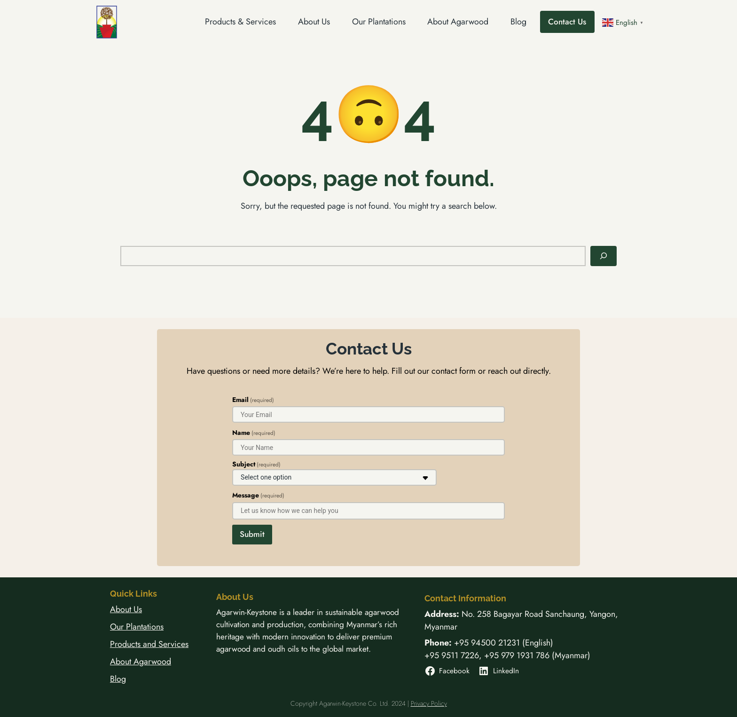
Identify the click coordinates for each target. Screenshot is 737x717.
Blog (118, 679)
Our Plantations (137, 627)
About (121, 609)
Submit (252, 534)
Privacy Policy (429, 703)
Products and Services (149, 644)
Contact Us (567, 21)
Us (137, 609)
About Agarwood (140, 661)
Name (253, 432)
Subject (256, 464)
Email (253, 399)
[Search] (603, 256)
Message (258, 495)
